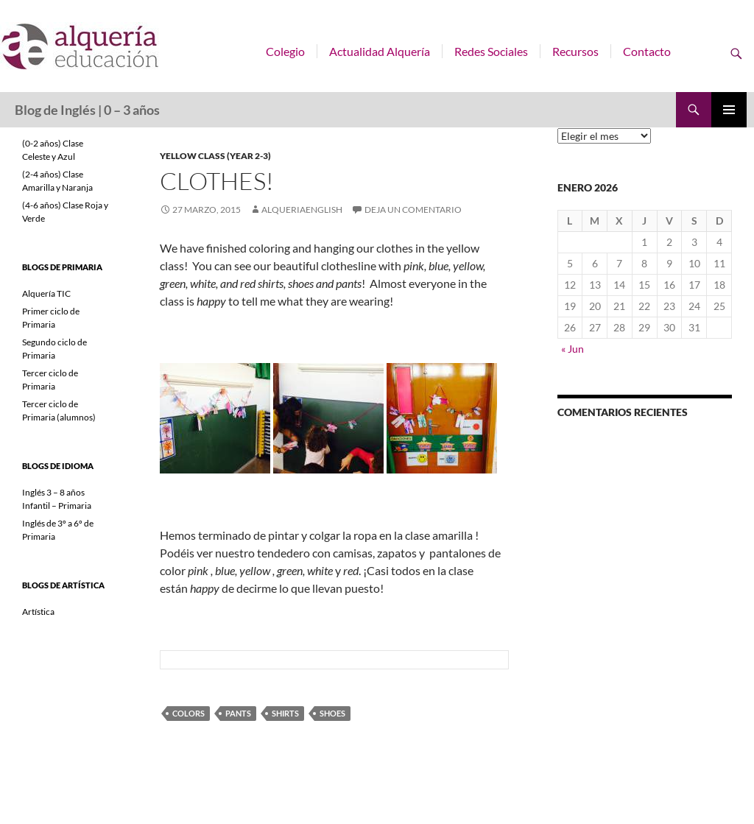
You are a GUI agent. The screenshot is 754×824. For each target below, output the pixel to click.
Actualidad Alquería (379, 51)
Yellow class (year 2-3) (215, 155)
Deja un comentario (413, 209)
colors (188, 713)
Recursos (575, 51)
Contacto (647, 51)
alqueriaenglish (301, 209)
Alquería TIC (46, 293)
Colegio (285, 51)
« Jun (572, 348)
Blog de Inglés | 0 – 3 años (87, 110)
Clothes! (217, 181)
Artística (38, 611)
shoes (332, 713)
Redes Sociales (491, 51)
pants (238, 713)
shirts (285, 713)
